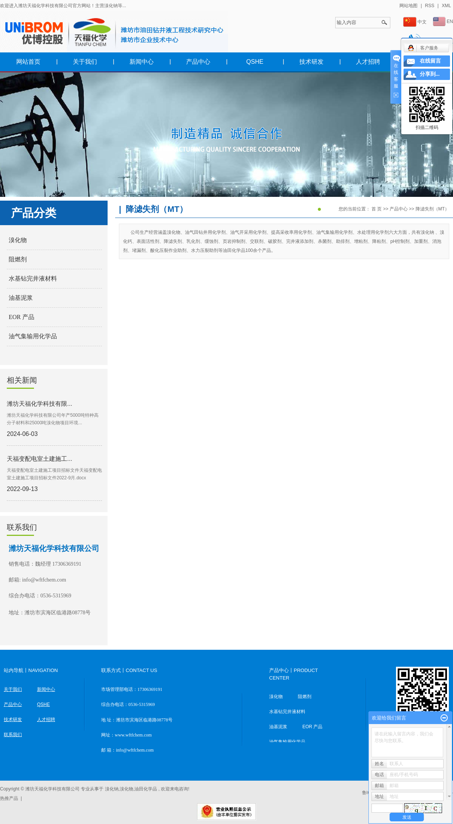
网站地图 (409, 5)
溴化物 (18, 240)
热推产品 (9, 798)
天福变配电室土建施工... (39, 459)
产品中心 (198, 61)
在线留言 (430, 61)
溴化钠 (112, 789)
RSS (430, 5)
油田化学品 (145, 789)
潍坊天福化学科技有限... (39, 403)
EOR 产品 (21, 317)
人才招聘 (368, 61)
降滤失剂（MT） (432, 209)
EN (443, 21)
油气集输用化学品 (33, 336)
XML (446, 5)
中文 (415, 22)
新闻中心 (141, 61)
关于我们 (85, 61)
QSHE (254, 61)
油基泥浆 (21, 298)
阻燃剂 (18, 259)
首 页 (376, 209)
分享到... (430, 74)
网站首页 (28, 61)
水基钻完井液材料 (33, 278)
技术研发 (311, 61)
